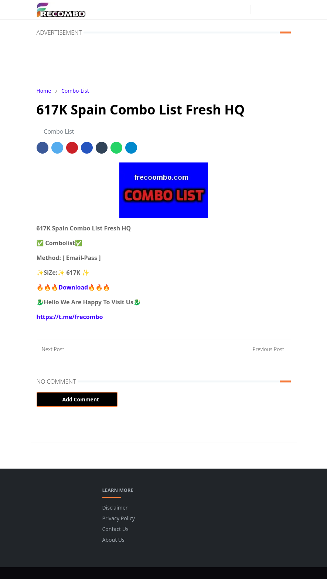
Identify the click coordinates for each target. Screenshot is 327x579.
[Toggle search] (271, 9)
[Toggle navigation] (284, 9)
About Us (113, 539)
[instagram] (243, 9)
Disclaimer (115, 507)
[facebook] (231, 9)
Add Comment (77, 399)
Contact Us (115, 528)
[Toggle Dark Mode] (258, 9)
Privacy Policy (118, 518)
